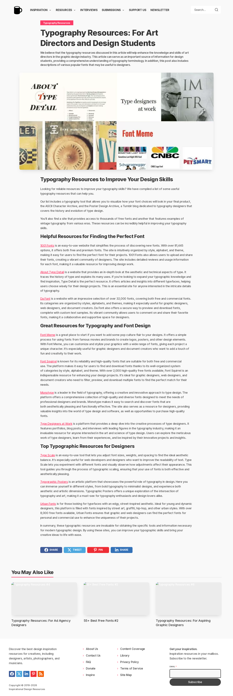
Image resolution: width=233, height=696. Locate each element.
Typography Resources (56, 23)
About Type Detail (52, 272)
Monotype (47, 392)
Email (173, 666)
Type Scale (47, 455)
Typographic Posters (54, 481)
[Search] (216, 10)
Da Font (45, 298)
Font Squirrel (48, 361)
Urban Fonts (48, 503)
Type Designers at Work (56, 423)
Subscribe (195, 682)
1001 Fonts (47, 245)
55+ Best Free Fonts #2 (101, 621)
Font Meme (47, 335)
